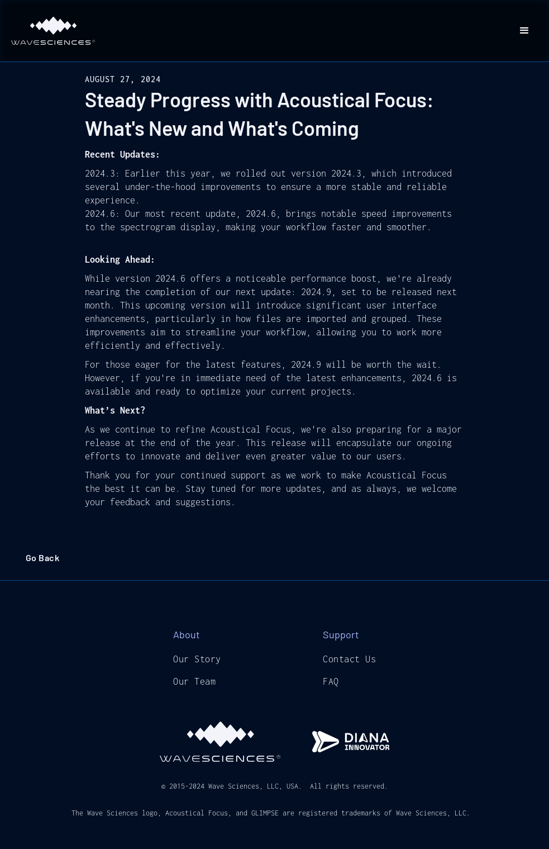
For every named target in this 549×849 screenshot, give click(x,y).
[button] (524, 30)
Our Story (197, 659)
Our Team (194, 681)
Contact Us (349, 659)
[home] (53, 31)
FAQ (331, 681)
